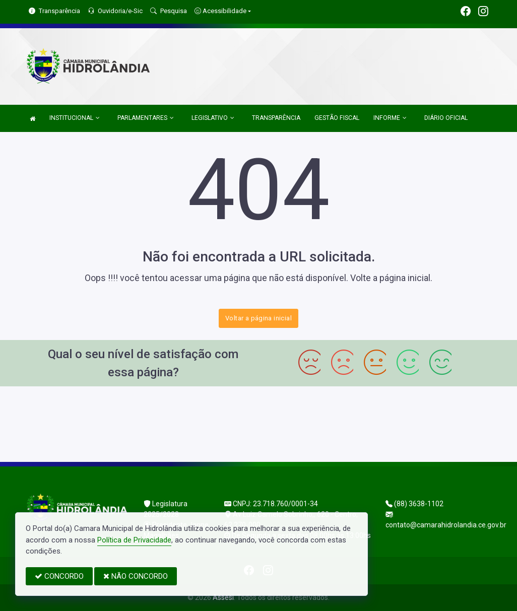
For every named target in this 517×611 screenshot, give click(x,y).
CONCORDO (59, 576)
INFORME (390, 117)
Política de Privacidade (134, 540)
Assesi (223, 597)
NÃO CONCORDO (135, 576)
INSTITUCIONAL (74, 117)
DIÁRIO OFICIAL (446, 117)
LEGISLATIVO (212, 117)
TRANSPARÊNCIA (276, 117)
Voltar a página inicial (258, 318)
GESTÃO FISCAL (336, 117)
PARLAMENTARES (145, 117)
